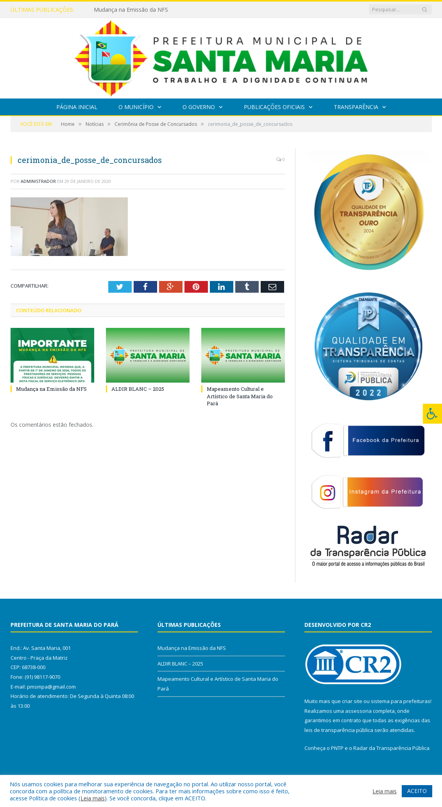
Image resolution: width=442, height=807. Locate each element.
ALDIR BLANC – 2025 (137, 388)
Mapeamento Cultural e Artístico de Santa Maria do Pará (240, 395)
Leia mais (93, 798)
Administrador (38, 181)
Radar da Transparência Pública (391, 748)
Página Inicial (76, 107)
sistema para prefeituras (400, 701)
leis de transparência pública (338, 730)
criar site (352, 701)
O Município (136, 107)
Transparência (356, 107)
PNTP (337, 748)
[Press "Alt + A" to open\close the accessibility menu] (432, 414)
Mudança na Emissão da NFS (131, 9)
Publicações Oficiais (274, 107)
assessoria (358, 710)
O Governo (199, 107)
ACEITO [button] (417, 790)
